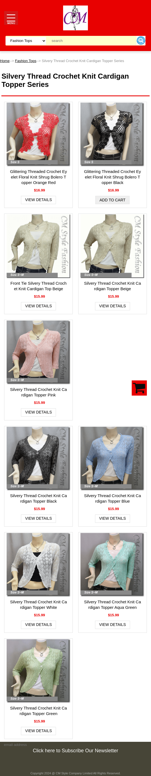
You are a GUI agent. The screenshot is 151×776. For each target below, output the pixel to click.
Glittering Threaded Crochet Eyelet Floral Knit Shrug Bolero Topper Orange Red (38, 177)
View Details (38, 200)
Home (5, 61)
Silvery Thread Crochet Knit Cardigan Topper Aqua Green (112, 604)
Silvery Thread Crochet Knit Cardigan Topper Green (38, 711)
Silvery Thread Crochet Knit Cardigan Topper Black (38, 498)
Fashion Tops (25, 61)
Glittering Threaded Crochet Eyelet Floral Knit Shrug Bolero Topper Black (112, 177)
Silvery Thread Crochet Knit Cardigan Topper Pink (38, 392)
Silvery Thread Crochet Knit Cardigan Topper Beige (112, 286)
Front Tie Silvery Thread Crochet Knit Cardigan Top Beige (38, 286)
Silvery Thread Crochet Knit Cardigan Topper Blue (112, 498)
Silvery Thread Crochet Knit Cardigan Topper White (38, 604)
